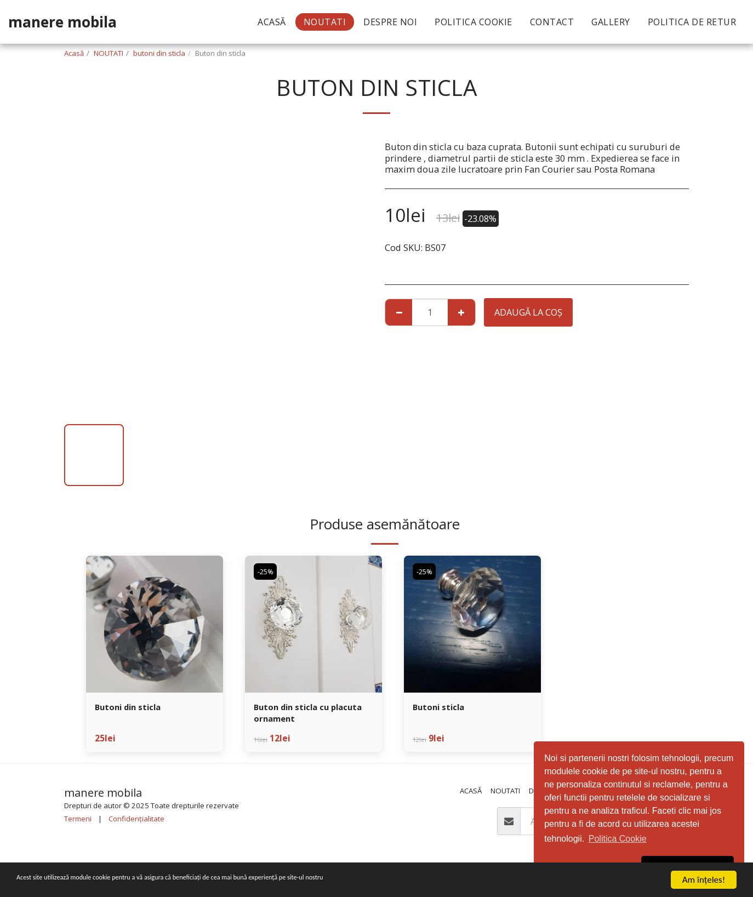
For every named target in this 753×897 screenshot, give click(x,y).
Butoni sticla (441, 707)
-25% (267, 571)
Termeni (78, 822)
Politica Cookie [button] (618, 838)
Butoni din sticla (132, 707)
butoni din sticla (159, 53)
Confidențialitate (136, 822)
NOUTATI (108, 53)
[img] (154, 624)
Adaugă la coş (528, 312)
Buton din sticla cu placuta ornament (296, 714)
